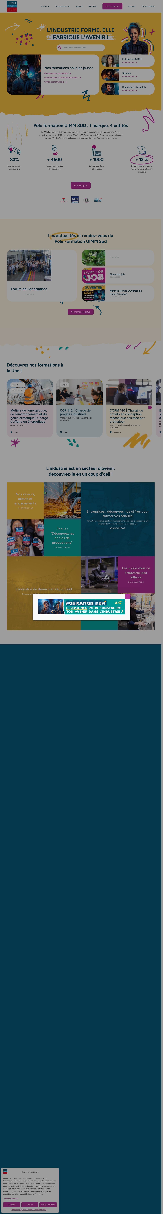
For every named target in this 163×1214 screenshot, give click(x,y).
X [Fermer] (127, 596)
